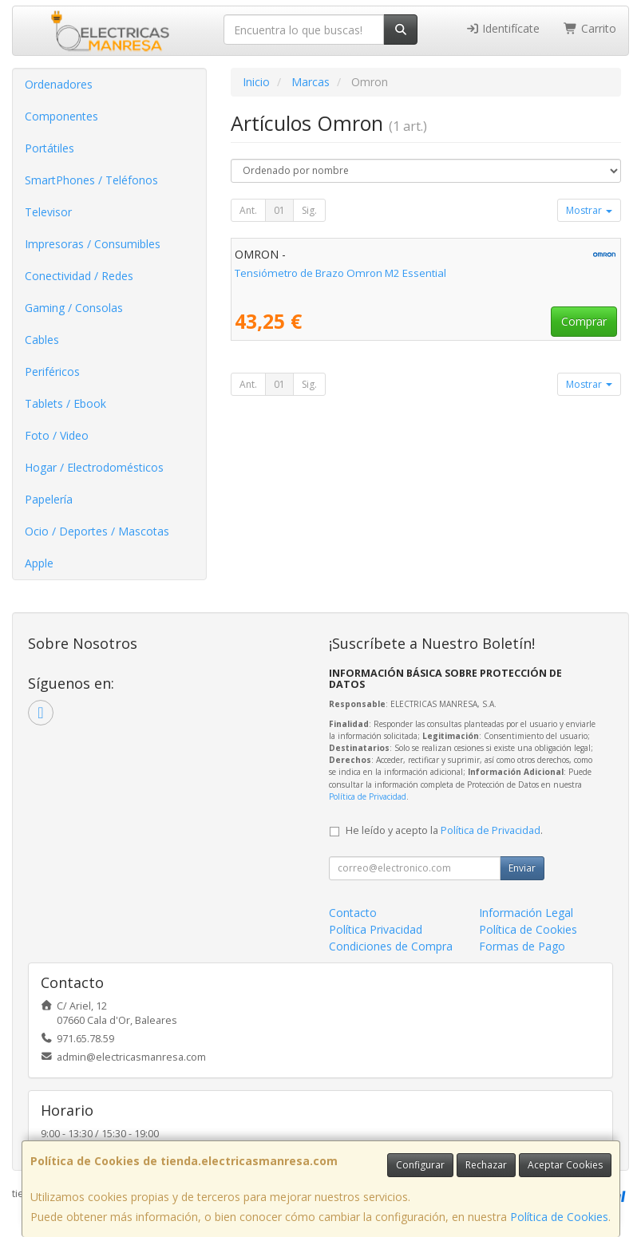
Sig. (309, 210)
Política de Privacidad (367, 796)
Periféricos (52, 371)
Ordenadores (59, 84)
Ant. (248, 210)
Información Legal (526, 912)
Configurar (420, 1165)
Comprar (584, 321)
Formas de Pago (522, 946)
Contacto (353, 912)
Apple (39, 563)
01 (279, 210)
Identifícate (502, 28)
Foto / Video (57, 435)
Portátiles (49, 148)
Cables (42, 339)
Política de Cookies (559, 1216)
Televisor (48, 211)
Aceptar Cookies (565, 1165)
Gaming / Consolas (74, 307)
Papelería (49, 499)
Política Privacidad (375, 929)
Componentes (61, 116)
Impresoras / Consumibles (92, 243)
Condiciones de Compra (391, 946)
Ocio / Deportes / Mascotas (97, 531)
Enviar (522, 868)
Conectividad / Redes (79, 275)
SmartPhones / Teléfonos (91, 180)
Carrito (590, 28)
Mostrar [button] (589, 210)
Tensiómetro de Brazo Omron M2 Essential (340, 273)
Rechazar (486, 1165)
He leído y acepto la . (444, 830)
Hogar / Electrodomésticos (94, 467)
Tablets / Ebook (65, 403)
